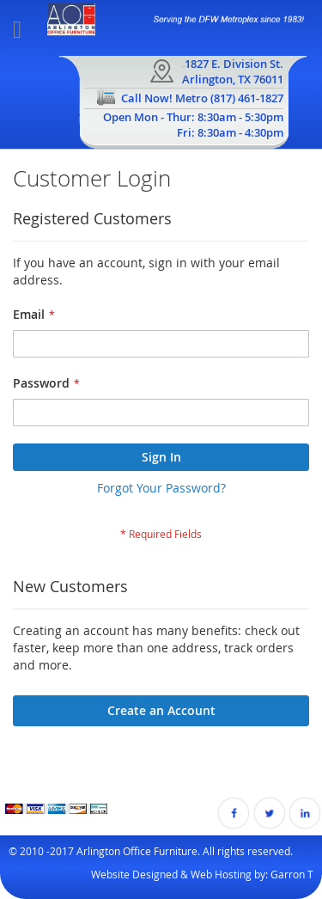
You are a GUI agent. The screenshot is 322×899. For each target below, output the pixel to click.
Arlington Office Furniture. (138, 851)
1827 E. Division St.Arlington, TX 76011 (232, 72)
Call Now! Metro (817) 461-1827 (202, 98)
